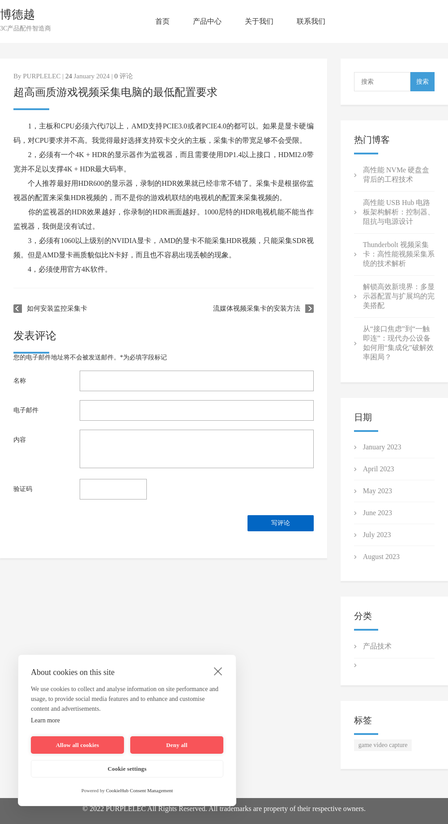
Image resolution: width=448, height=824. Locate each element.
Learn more (45, 720)
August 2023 (381, 556)
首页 (162, 21)
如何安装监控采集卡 (57, 308)
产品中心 (207, 21)
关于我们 (259, 21)
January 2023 (382, 447)
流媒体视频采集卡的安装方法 (256, 308)
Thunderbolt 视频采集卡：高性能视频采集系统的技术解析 (399, 254)
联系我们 (311, 21)
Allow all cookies (77, 745)
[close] (218, 671)
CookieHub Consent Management (139, 790)
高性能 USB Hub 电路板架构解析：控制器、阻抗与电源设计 (399, 212)
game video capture (383, 745)
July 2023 (377, 534)
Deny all (176, 745)
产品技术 (377, 646)
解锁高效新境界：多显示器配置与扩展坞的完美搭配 (399, 296)
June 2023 (377, 513)
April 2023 (378, 469)
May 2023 (377, 491)
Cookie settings (126, 768)
